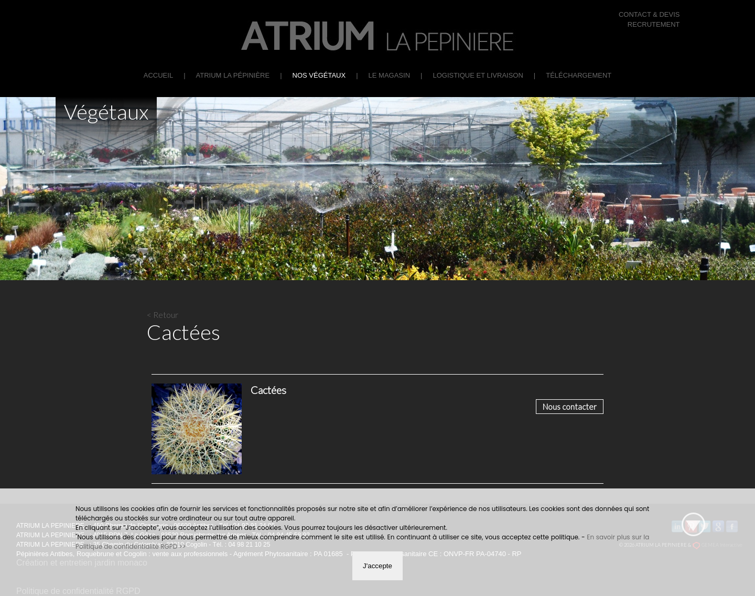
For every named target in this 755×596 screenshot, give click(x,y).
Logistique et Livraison (478, 75)
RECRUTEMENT (654, 24)
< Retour (162, 315)
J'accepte (377, 566)
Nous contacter (570, 406)
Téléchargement (578, 75)
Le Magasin (389, 75)
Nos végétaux (319, 75)
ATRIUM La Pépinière (233, 75)
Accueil (158, 75)
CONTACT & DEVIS (649, 14)
